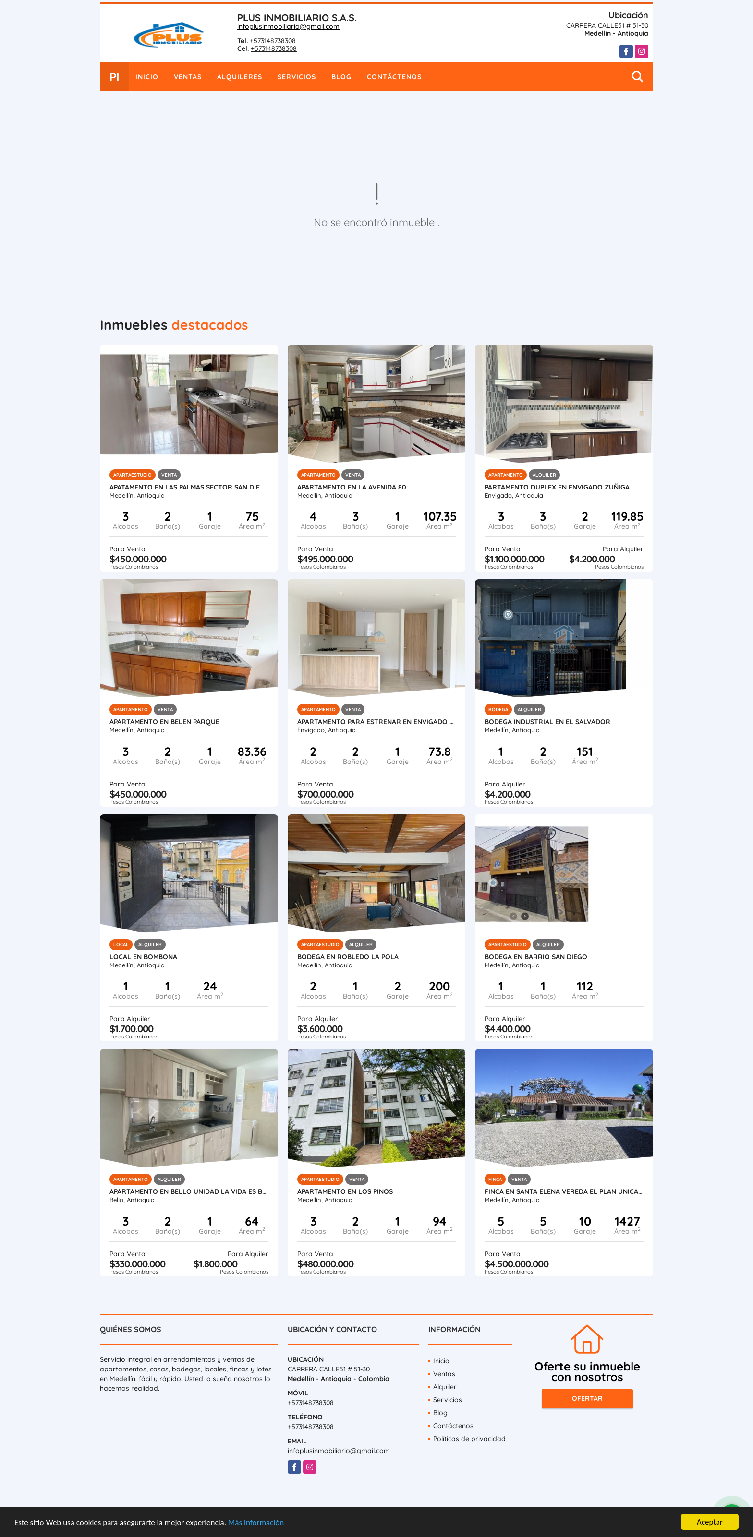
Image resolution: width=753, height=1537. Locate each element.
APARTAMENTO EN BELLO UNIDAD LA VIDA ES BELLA (188, 1191)
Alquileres (239, 76)
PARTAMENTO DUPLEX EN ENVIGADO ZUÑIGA (557, 487)
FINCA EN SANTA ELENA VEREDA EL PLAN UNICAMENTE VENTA (564, 1191)
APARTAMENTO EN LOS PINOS (345, 1191)
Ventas (188, 76)
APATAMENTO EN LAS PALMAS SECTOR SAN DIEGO (188, 487)
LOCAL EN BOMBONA (143, 957)
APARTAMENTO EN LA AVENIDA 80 (351, 487)
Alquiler (445, 1386)
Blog (341, 76)
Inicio (146, 76)
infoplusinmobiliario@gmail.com (288, 26)
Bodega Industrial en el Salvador (547, 722)
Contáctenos (394, 76)
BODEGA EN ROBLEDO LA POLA (348, 957)
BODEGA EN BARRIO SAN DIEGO (536, 957)
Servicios (297, 76)
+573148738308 (273, 40)
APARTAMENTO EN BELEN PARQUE (164, 722)
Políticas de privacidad (469, 1438)
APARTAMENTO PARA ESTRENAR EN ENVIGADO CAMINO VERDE (376, 722)
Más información (256, 1523)
